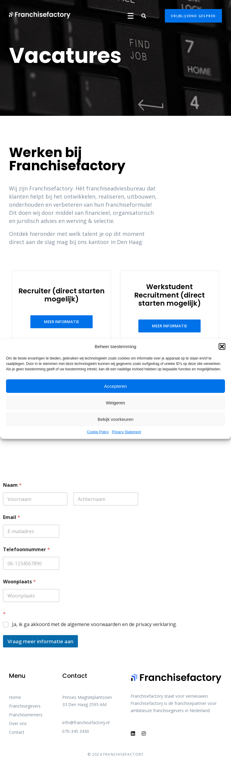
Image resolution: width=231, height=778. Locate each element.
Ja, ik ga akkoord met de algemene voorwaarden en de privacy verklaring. (94, 624)
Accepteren (115, 385)
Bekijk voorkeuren (115, 418)
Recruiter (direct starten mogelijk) (61, 295)
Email (11, 517)
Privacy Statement (126, 432)
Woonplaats (19, 582)
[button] (222, 347)
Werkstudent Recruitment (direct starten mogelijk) (169, 295)
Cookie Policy (98, 432)
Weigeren (115, 402)
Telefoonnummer (26, 549)
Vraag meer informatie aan (40, 641)
